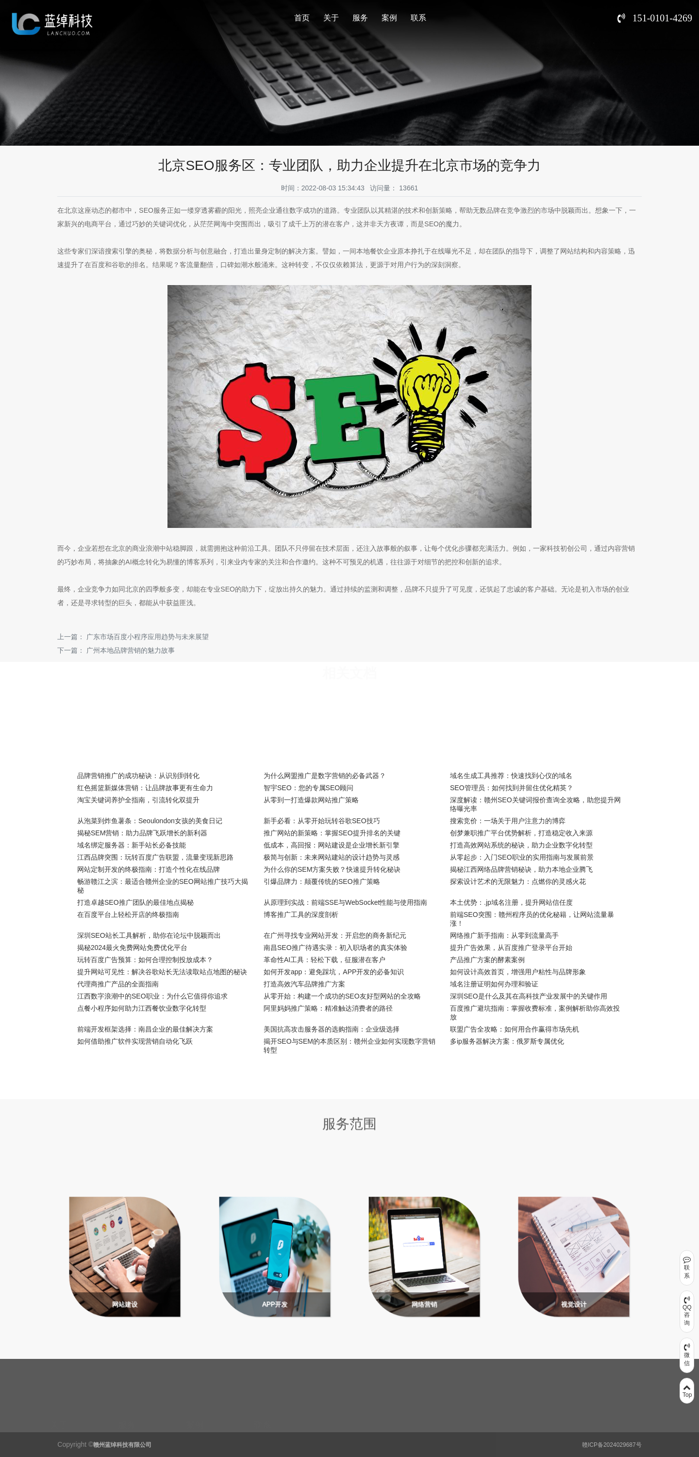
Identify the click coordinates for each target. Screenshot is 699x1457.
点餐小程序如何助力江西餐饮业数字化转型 (141, 1008)
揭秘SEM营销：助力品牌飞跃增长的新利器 (142, 833)
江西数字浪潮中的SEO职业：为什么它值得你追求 (152, 996)
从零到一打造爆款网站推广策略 (311, 800)
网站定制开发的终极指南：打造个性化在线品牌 (148, 869)
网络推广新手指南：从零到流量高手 (504, 935)
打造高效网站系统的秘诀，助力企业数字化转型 (521, 845)
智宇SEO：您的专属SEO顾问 (308, 788)
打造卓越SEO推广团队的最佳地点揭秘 (135, 902)
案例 (389, 18)
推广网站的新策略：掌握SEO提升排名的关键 (332, 833)
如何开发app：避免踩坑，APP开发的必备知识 (334, 972)
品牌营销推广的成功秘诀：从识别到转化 (138, 775)
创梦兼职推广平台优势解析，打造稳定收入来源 (521, 833)
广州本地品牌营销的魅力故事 (130, 650)
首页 (302, 18)
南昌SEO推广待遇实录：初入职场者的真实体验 (335, 947)
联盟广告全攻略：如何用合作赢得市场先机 (514, 1029)
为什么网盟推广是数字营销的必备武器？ (325, 775)
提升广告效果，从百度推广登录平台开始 (511, 947)
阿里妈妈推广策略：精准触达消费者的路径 (328, 1008)
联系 (418, 18)
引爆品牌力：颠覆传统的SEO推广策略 (322, 881)
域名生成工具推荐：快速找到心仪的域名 (511, 775)
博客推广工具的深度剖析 (301, 914)
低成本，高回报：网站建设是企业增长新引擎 (331, 845)
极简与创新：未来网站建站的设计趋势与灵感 (331, 857)
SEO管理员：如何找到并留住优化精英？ (511, 788)
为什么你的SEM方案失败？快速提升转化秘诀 (332, 869)
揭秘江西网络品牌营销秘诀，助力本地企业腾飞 (521, 869)
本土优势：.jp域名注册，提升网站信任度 (511, 902)
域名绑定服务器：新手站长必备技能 (131, 845)
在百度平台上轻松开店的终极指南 (128, 914)
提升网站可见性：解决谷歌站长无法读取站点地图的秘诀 (162, 972)
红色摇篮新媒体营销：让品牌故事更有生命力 (145, 788)
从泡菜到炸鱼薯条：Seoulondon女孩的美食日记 (149, 821)
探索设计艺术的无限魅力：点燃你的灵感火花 (518, 881)
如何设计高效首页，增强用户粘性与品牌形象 (518, 972)
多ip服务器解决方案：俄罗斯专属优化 (507, 1041)
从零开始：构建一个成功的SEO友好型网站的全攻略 (342, 996)
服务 (360, 18)
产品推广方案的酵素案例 (487, 960)
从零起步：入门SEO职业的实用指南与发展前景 (522, 857)
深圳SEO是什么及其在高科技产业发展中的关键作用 (528, 996)
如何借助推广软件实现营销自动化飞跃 (135, 1041)
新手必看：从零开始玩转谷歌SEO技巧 (322, 821)
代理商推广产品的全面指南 (118, 984)
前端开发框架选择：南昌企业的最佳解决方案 (145, 1029)
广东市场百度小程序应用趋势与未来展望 (147, 637)
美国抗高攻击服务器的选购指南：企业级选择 (331, 1029)
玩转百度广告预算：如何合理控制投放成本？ (145, 960)
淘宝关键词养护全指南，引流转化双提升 (138, 800)
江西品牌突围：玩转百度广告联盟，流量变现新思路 (155, 857)
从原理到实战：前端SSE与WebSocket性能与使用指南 (345, 902)
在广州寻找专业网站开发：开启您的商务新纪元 (335, 935)
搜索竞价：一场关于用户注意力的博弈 (508, 821)
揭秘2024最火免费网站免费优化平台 (132, 947)
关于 (331, 18)
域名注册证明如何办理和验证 (494, 984)
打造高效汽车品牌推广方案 (304, 984)
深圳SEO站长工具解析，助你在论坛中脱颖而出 (149, 935)
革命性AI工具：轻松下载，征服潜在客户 (324, 960)
